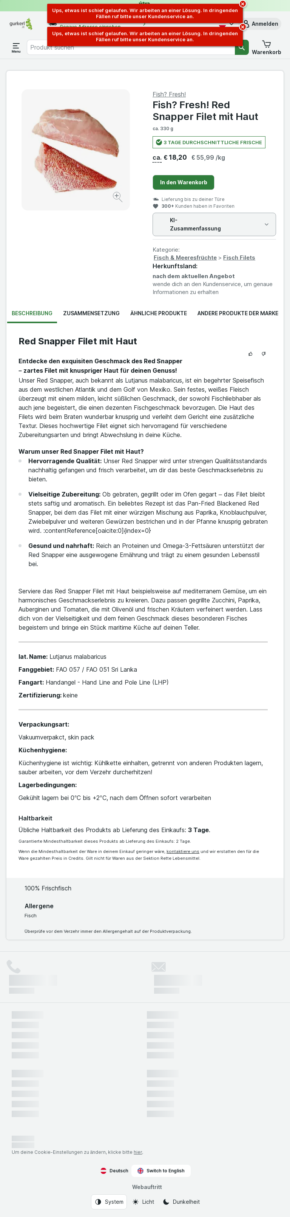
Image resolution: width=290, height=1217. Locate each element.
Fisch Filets (239, 257)
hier (138, 1152)
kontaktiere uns (183, 851)
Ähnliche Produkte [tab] (158, 313)
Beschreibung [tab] (32, 313)
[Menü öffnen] (16, 47)
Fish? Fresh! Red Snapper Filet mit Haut (205, 110)
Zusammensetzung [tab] (91, 313)
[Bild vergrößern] (118, 198)
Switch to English (161, 1171)
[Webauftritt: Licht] (142, 1201)
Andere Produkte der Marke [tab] (237, 313)
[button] (259, 24)
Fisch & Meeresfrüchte (185, 257)
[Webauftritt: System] (109, 1201)
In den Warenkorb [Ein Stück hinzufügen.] (183, 182)
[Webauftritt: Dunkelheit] (181, 1201)
